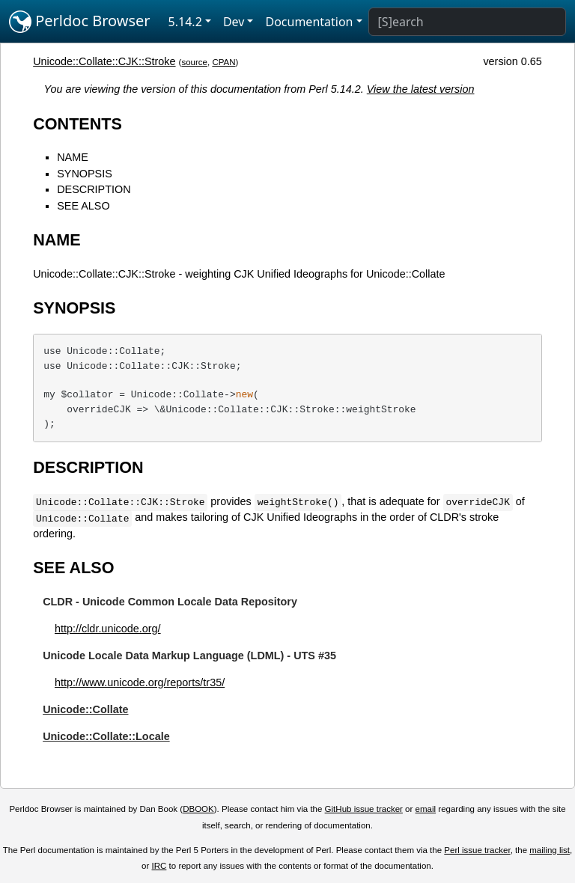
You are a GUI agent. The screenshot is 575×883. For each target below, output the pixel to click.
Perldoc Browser (79, 21)
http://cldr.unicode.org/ (108, 629)
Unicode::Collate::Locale (106, 736)
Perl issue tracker (477, 850)
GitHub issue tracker (364, 808)
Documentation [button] (309, 21)
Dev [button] (234, 21)
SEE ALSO (83, 206)
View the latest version (421, 89)
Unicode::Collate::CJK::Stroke (104, 61)
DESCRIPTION (93, 189)
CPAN (223, 62)
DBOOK (198, 808)
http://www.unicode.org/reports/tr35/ (140, 682)
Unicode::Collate (85, 709)
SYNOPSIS (84, 174)
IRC (159, 865)
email (426, 808)
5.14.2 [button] (185, 21)
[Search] (467, 21)
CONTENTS (77, 123)
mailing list (549, 850)
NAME (72, 157)
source (194, 62)
